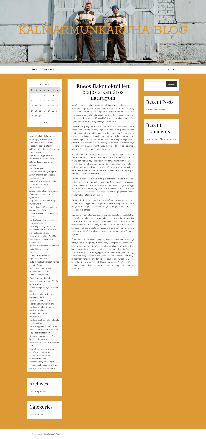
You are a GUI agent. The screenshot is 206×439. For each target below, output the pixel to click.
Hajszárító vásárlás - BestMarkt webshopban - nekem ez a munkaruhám (43, 239)
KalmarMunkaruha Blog (103, 30)
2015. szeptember (37, 391)
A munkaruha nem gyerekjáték (43, 171)
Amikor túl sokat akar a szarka (42, 181)
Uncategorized (36, 414)
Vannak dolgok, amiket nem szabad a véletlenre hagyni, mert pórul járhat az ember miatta (44, 364)
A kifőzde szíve (36, 168)
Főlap (35, 69)
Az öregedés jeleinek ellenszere (43, 191)
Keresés (171, 84)
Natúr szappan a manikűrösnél (43, 326)
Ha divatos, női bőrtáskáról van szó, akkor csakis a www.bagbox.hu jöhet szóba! (43, 223)
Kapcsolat (49, 69)
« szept (43, 122)
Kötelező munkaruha (155, 109)
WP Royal (57, 434)
